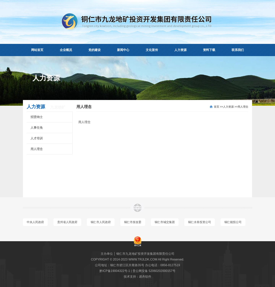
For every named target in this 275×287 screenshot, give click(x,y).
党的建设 (94, 50)
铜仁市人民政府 (101, 222)
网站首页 (37, 50)
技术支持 (130, 276)
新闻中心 (123, 50)
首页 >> (218, 106)
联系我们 (238, 50)
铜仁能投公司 (233, 222)
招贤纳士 (37, 117)
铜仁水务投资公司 (199, 222)
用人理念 (37, 149)
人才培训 (37, 138)
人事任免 (37, 127)
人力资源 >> (230, 106)
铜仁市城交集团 (165, 222)
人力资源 (180, 50)
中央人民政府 (35, 222)
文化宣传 (152, 50)
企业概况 (66, 50)
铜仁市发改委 (132, 222)
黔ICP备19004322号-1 (114, 270)
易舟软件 (145, 276)
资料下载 (209, 50)
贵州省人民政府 (67, 222)
